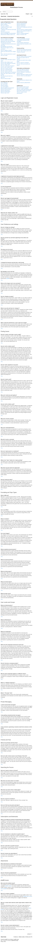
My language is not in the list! (6, 46)
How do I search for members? (23, 62)
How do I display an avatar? (6, 50)
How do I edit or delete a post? (7, 62)
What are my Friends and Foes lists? (24, 49)
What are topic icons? (5, 92)
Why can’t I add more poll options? (7, 65)
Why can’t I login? (4, 28)
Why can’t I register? (5, 25)
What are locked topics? (5, 91)
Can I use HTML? (4, 84)
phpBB (7, 278)
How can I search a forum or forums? (24, 56)
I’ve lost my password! (5, 32)
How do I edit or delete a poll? (7, 67)
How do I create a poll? (5, 64)
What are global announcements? (7, 87)
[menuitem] (7, 13)
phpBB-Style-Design (15, 940)
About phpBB (3, 888)
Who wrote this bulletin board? (23, 86)
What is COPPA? (4, 24)
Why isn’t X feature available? (23, 88)
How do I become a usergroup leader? (24, 29)
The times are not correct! (6, 42)
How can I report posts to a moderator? (8, 72)
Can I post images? (4, 86)
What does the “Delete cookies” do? (8, 34)
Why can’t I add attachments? (6, 69)
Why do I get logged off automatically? (8, 33)
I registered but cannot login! (6, 27)
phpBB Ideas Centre (27, 896)
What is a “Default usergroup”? (23, 33)
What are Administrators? (22, 23)
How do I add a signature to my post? (8, 63)
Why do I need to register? (6, 23)
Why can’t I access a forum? (6, 68)
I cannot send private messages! (23, 38)
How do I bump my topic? (6, 78)
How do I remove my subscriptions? (24, 75)
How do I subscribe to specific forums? (24, 74)
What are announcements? (6, 89)
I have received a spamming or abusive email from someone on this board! (24, 44)
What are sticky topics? (5, 90)
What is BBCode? (4, 82)
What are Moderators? (21, 24)
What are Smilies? (4, 85)
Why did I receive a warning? (6, 70)
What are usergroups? (21, 25)
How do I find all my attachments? (23, 82)
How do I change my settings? (7, 38)
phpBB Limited (8, 885)
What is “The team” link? (21, 34)
